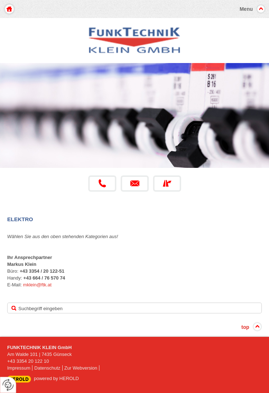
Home (9, 9)
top (245, 327)
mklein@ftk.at (37, 284)
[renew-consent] (8, 385)
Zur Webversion (81, 368)
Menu (246, 9)
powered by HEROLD (56, 378)
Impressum (18, 368)
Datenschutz (47, 368)
